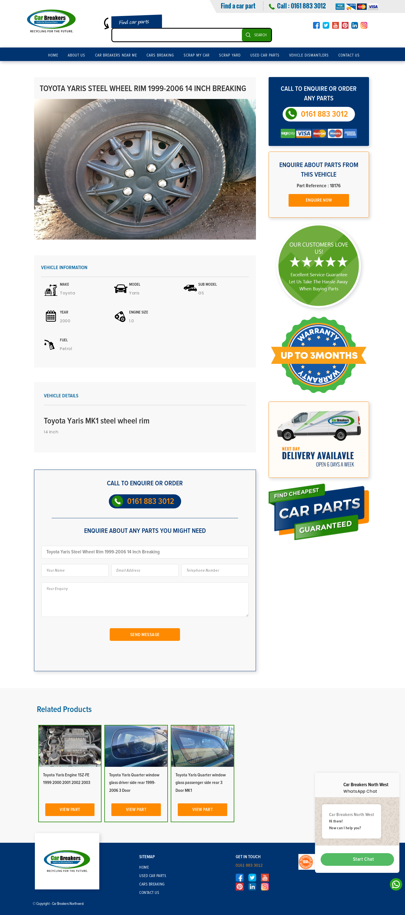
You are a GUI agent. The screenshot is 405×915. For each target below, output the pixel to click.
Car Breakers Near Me (116, 55)
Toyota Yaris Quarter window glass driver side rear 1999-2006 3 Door (134, 782)
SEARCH (260, 35)
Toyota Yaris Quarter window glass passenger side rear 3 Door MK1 (201, 782)
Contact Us (349, 55)
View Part (70, 809)
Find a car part (238, 5)
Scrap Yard (230, 55)
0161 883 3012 (308, 5)
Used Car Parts (265, 55)
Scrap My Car (197, 55)
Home (53, 55)
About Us (77, 55)
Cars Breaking (160, 55)
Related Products (64, 709)
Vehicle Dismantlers (309, 55)
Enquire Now (319, 200)
